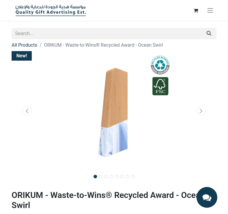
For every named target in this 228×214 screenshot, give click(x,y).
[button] (27, 110)
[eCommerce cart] (196, 10)
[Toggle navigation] (210, 10)
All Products (24, 45)
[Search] (209, 33)
